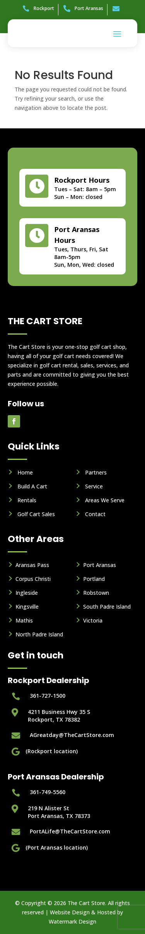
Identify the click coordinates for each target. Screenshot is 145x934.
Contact (95, 514)
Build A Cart (32, 486)
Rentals (26, 500)
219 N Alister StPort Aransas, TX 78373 (59, 812)
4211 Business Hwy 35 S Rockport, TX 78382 (59, 715)
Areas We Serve (105, 500)
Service (94, 486)
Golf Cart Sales (36, 514)
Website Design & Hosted (83, 912)
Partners (96, 472)
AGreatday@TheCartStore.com (72, 735)
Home (25, 472)
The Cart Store (86, 903)
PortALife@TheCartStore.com (70, 831)
